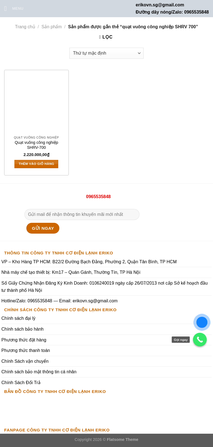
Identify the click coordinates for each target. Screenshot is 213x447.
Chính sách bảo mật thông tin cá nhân (39, 371)
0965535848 (98, 196)
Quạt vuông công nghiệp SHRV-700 (36, 145)
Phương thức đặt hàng (23, 340)
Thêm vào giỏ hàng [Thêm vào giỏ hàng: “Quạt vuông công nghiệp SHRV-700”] (36, 163)
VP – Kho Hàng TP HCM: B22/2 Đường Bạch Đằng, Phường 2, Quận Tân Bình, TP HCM (89, 261)
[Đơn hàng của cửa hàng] (106, 53)
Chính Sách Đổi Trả (20, 382)
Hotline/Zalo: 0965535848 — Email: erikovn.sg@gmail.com (59, 300)
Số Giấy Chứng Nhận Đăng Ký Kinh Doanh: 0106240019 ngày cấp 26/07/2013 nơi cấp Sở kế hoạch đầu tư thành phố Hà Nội (104, 287)
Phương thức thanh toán (25, 350)
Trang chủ (25, 26)
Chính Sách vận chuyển (25, 361)
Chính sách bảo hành (22, 329)
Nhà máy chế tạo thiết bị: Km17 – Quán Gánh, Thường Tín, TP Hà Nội (70, 272)
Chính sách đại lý (18, 318)
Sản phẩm (51, 26)
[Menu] (14, 8)
